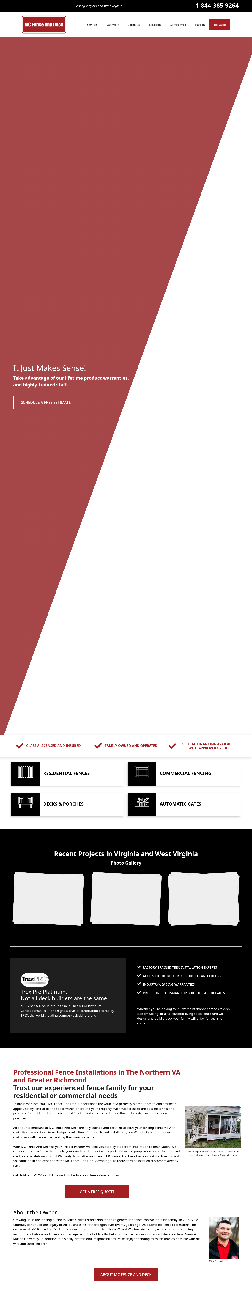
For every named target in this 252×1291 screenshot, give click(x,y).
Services (92, 24)
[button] (45, 402)
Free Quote (220, 24)
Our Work (113, 24)
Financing (199, 24)
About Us (134, 24)
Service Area (178, 24)
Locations (155, 24)
